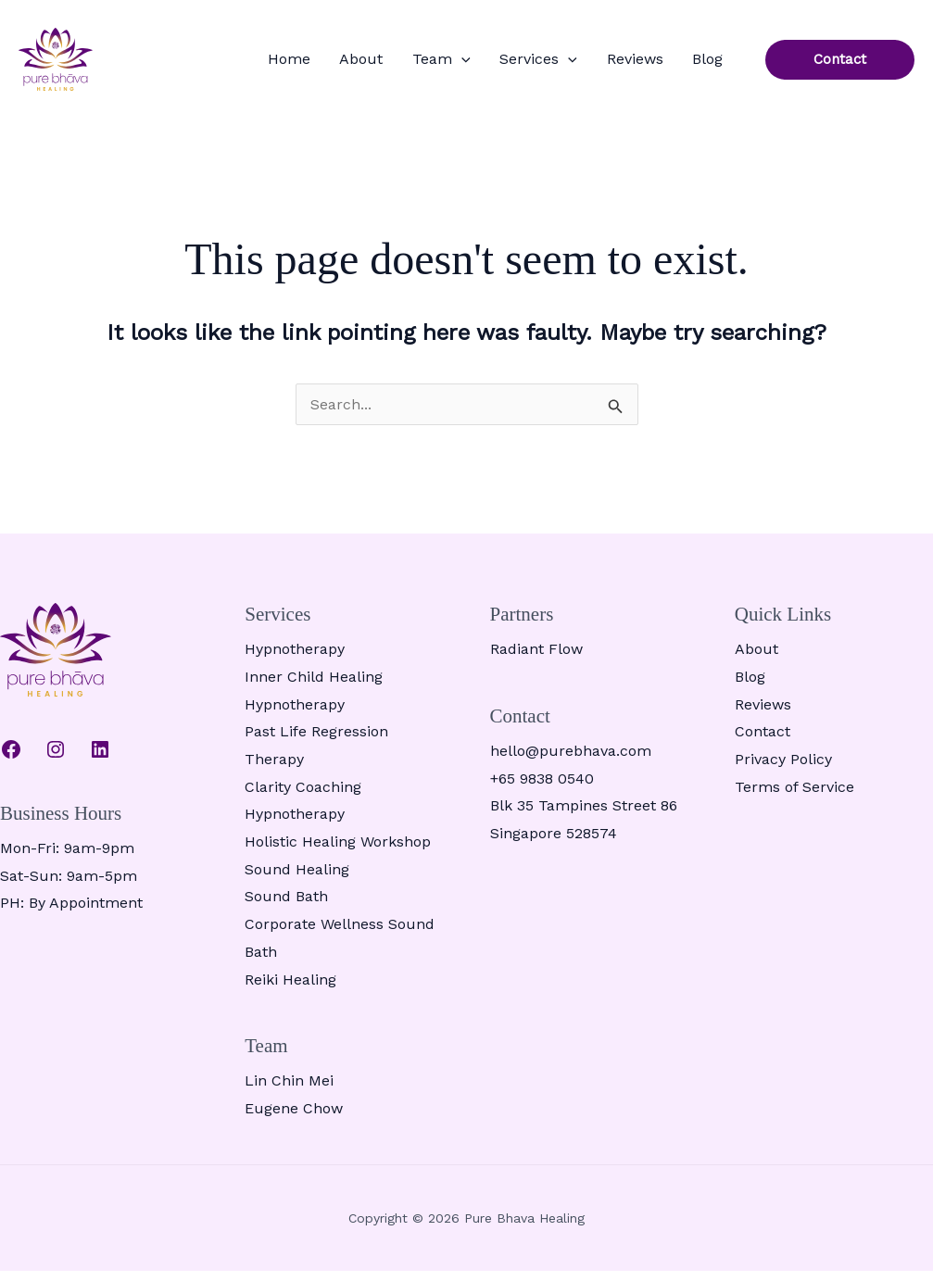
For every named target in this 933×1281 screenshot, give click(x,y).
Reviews (651, 64)
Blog (713, 64)
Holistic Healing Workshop (338, 852)
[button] (499, 64)
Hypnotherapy (295, 660)
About (410, 64)
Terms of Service (794, 797)
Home (348, 64)
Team (479, 64)
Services (565, 64)
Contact (762, 742)
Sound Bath (286, 907)
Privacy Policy (783, 770)
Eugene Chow (294, 1119)
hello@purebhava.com (570, 762)
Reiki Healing (290, 989)
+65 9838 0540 (542, 788)
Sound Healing (297, 879)
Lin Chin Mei (289, 1091)
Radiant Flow (536, 660)
